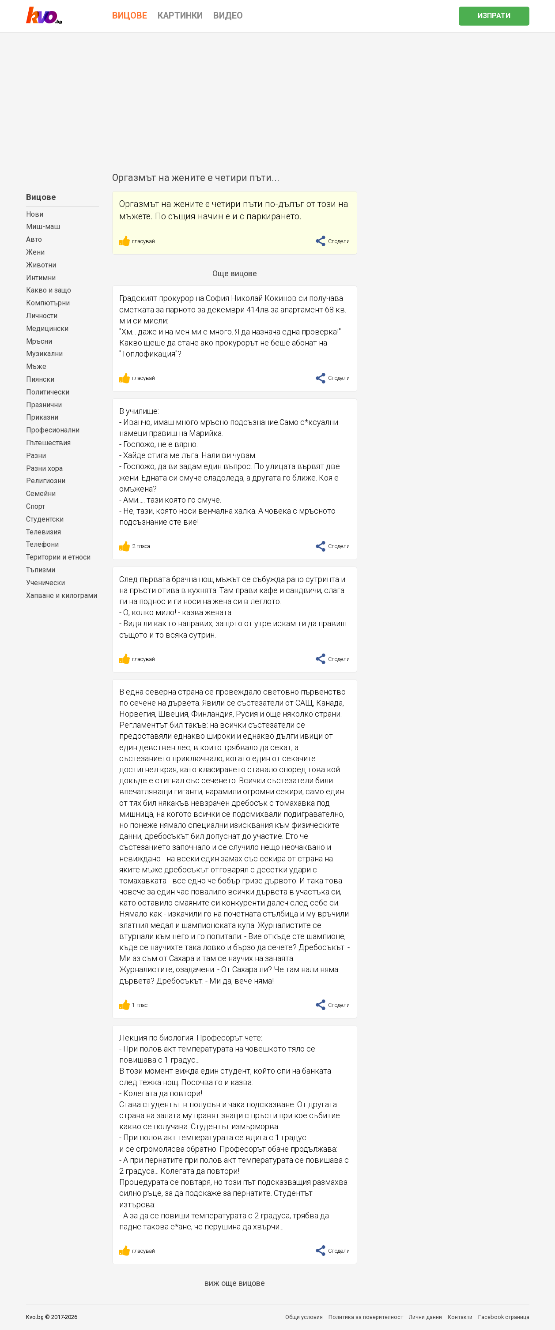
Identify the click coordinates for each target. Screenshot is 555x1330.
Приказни (42, 417)
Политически (47, 392)
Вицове (41, 197)
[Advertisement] (278, 99)
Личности (41, 316)
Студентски (45, 519)
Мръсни (39, 341)
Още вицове (234, 273)
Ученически (45, 583)
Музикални (44, 353)
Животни (41, 265)
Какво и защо (48, 290)
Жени (35, 252)
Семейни (41, 493)
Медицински (47, 328)
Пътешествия (48, 443)
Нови (34, 214)
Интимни (41, 278)
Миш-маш (43, 226)
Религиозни (45, 481)
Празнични (44, 405)
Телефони (42, 544)
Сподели (332, 241)
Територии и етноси (58, 557)
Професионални (52, 430)
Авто (34, 239)
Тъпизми (40, 570)
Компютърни (48, 303)
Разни (36, 455)
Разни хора (44, 468)
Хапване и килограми (61, 595)
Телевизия (43, 532)
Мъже (36, 366)
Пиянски (40, 379)
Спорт (35, 506)
